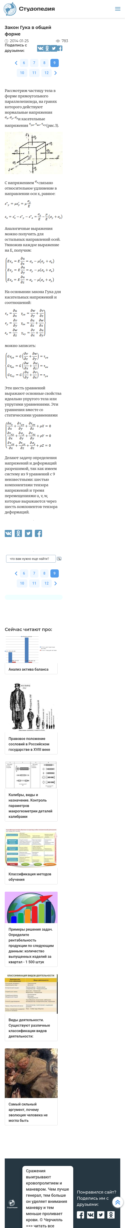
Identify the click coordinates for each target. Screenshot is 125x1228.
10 (22, 73)
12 (47, 73)
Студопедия (29, 9)
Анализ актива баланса (28, 669)
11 (34, 73)
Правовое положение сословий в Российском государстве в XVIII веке (29, 744)
